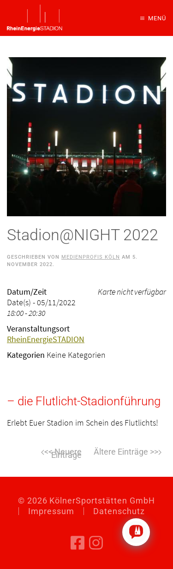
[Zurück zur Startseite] (34, 18)
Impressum (51, 511)
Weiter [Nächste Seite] (127, 452)
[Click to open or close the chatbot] (136, 532)
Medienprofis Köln (90, 257)
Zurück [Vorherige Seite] (46, 452)
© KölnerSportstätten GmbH (86, 500)
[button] (153, 18)
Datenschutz (119, 511)
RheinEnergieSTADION (45, 339)
